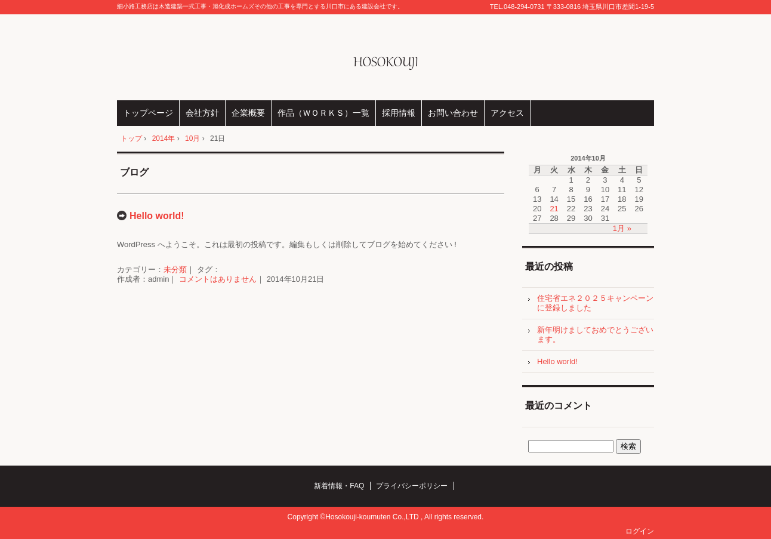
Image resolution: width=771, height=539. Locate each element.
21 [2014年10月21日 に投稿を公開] (554, 208)
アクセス (507, 113)
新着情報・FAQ (339, 486)
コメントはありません (218, 279)
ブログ (134, 172)
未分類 (175, 269)
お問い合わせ (453, 113)
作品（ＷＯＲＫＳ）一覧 (323, 113)
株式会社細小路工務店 (386, 57)
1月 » (622, 228)
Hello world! (156, 216)
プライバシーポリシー (412, 486)
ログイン (639, 531)
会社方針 (202, 113)
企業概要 (248, 113)
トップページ (148, 113)
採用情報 (398, 113)
